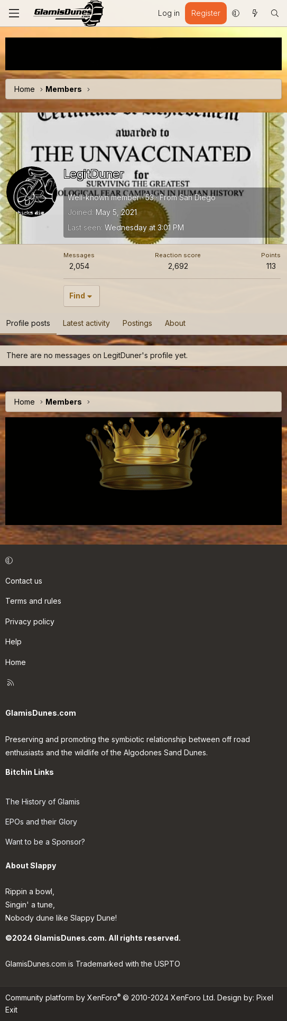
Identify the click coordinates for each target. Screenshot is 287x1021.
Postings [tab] (137, 323)
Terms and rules (33, 600)
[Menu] (13, 13)
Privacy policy (29, 621)
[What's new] (255, 13)
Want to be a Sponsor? (45, 841)
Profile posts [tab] (28, 323)
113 (271, 265)
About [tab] (175, 323)
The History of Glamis (42, 801)
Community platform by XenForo (110, 997)
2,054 (79, 265)
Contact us (23, 580)
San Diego (197, 197)
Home (15, 662)
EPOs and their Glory (41, 821)
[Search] (275, 13)
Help (13, 641)
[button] (236, 13)
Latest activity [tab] (86, 323)
